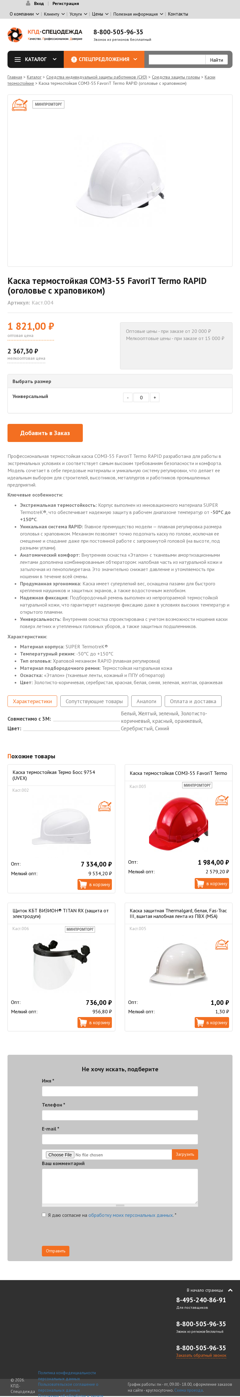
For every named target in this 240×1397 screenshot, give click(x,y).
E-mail (50, 1129)
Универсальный (30, 396)
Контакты (178, 14)
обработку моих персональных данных (130, 1215)
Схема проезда (188, 1390)
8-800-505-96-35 (118, 32)
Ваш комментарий (63, 1163)
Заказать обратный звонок (201, 1355)
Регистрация (65, 3)
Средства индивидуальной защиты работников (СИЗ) (96, 77)
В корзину (99, 884)
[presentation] (89, 1234)
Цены (97, 14)
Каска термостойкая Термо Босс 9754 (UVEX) (53, 775)
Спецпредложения (108, 59)
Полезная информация (135, 14)
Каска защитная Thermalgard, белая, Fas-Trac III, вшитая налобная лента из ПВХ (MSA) (178, 913)
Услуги (76, 14)
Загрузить (185, 1154)
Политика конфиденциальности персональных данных (67, 1375)
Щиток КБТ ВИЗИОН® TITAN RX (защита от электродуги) (60, 913)
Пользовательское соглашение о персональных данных (68, 1387)
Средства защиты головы (176, 77)
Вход (39, 3)
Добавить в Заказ (45, 433)
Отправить (55, 1251)
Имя (48, 1081)
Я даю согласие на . (109, 1215)
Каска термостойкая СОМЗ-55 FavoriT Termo (178, 773)
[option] (120, 180)
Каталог (38, 59)
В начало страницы (205, 1290)
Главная (15, 77)
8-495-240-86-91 (201, 1300)
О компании (22, 14)
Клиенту (51, 14)
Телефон (53, 1105)
